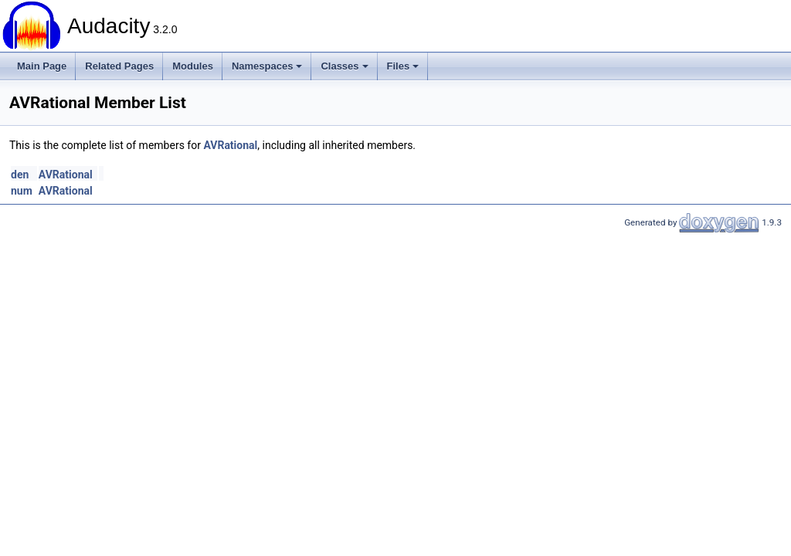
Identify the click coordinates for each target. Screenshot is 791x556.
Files (403, 66)
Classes (344, 66)
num (21, 191)
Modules (192, 66)
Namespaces (267, 66)
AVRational (230, 145)
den (20, 174)
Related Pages (119, 66)
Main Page (41, 66)
